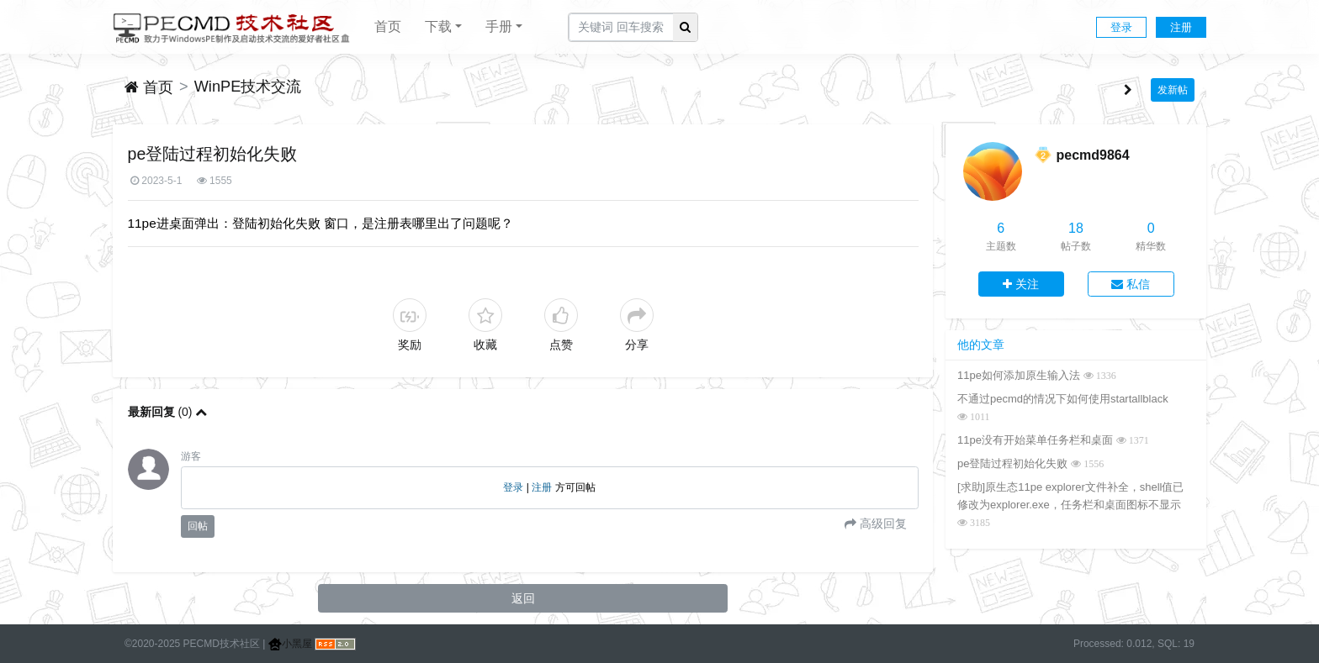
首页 (387, 26)
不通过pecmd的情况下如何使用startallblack (1062, 398)
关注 (1021, 284)
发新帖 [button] (1172, 90)
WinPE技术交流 (248, 86)
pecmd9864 (1092, 155)
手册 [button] (498, 26)
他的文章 (980, 344)
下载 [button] (438, 26)
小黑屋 (290, 644)
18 (1075, 228)
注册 (1181, 27)
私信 (1130, 284)
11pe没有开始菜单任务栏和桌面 (1035, 440)
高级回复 (881, 523)
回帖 (198, 526)
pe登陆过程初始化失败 (1012, 463)
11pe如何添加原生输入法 (1018, 375)
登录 (1121, 27)
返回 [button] (523, 598)
